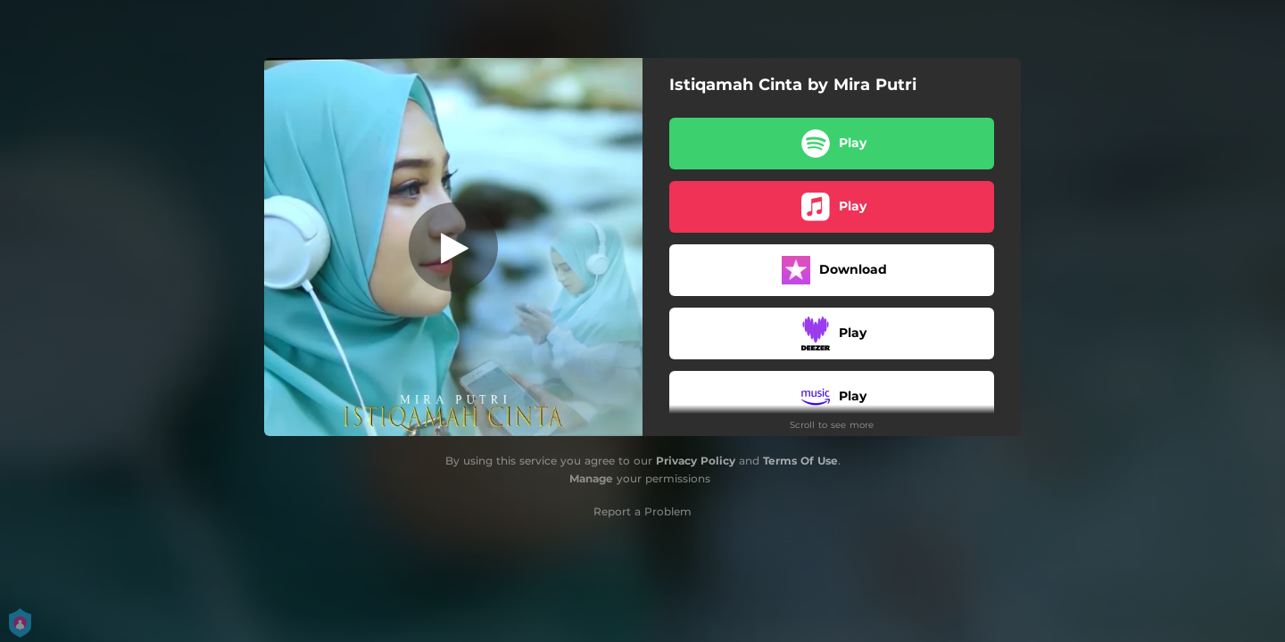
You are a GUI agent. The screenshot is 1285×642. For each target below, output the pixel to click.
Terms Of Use (800, 460)
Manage (591, 478)
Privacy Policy (695, 460)
